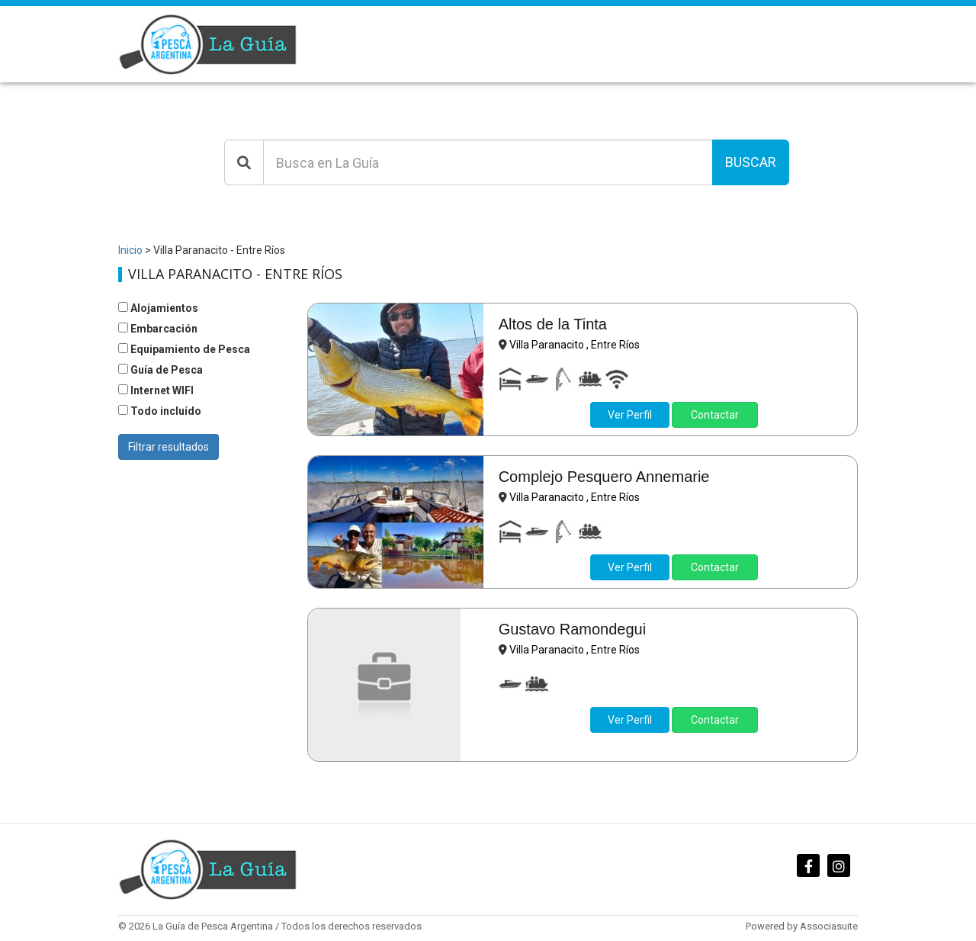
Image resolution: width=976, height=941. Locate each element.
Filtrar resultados (168, 447)
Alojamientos (158, 308)
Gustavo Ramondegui (572, 629)
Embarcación (157, 329)
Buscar (750, 162)
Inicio (130, 250)
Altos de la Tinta (553, 324)
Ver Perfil (630, 415)
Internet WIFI (156, 390)
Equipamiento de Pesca (184, 349)
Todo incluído (159, 411)
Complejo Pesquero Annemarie (604, 476)
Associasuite (829, 926)
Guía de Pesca (160, 370)
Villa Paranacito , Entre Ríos (574, 345)
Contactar (715, 415)
